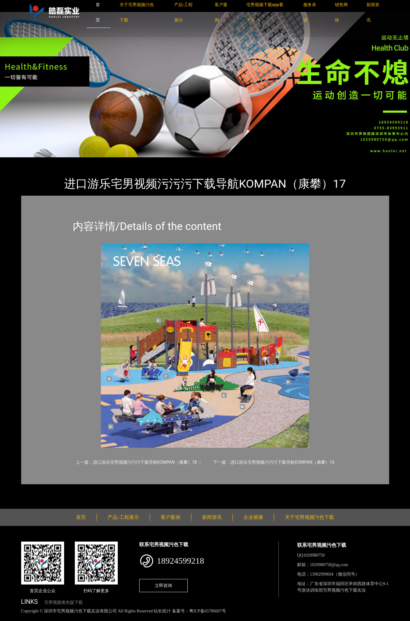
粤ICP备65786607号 (207, 611)
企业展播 (253, 517)
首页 (31, 161)
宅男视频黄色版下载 (63, 602)
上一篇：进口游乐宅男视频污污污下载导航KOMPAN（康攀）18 (136, 462)
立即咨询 (163, 585)
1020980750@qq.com (329, 564)
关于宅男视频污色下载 (309, 517)
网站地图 (9, 617)
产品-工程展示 (57, 161)
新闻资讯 (212, 517)
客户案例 (170, 517)
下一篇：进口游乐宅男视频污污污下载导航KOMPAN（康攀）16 (273, 462)
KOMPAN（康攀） (97, 161)
